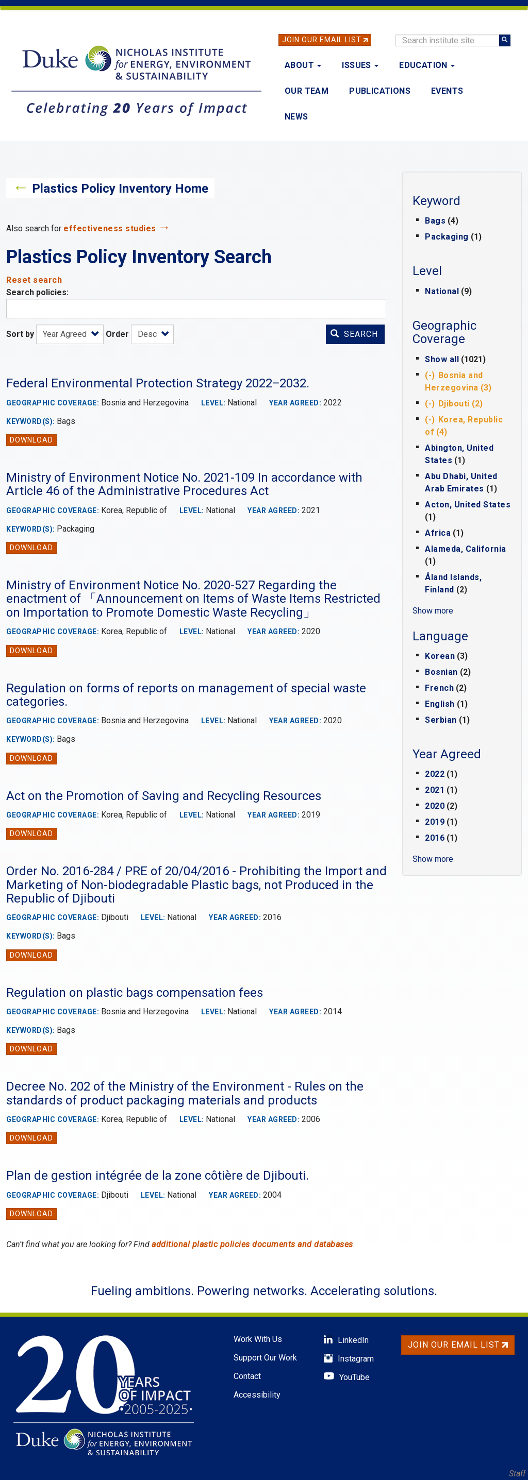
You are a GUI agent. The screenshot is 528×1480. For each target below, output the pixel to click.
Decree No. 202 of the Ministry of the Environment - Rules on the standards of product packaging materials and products (185, 1093)
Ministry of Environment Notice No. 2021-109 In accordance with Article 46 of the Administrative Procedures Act (184, 484)
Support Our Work (265, 1358)
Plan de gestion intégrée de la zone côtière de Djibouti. (157, 1175)
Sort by (20, 334)
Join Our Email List (321, 40)
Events (447, 91)
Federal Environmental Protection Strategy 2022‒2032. (157, 383)
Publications (379, 91)
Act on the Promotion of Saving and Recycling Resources (163, 796)
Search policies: (37, 292)
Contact (247, 1376)
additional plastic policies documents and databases (252, 1244)
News (296, 117)
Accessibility (257, 1395)
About (303, 65)
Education (427, 65)
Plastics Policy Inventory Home (120, 188)
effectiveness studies (109, 228)
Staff (517, 1473)
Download (31, 440)
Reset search (34, 280)
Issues (360, 65)
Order (117, 334)
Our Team (306, 91)
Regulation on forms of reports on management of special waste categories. (186, 695)
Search (354, 334)
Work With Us (258, 1339)
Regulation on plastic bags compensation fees (134, 992)
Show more (432, 611)
